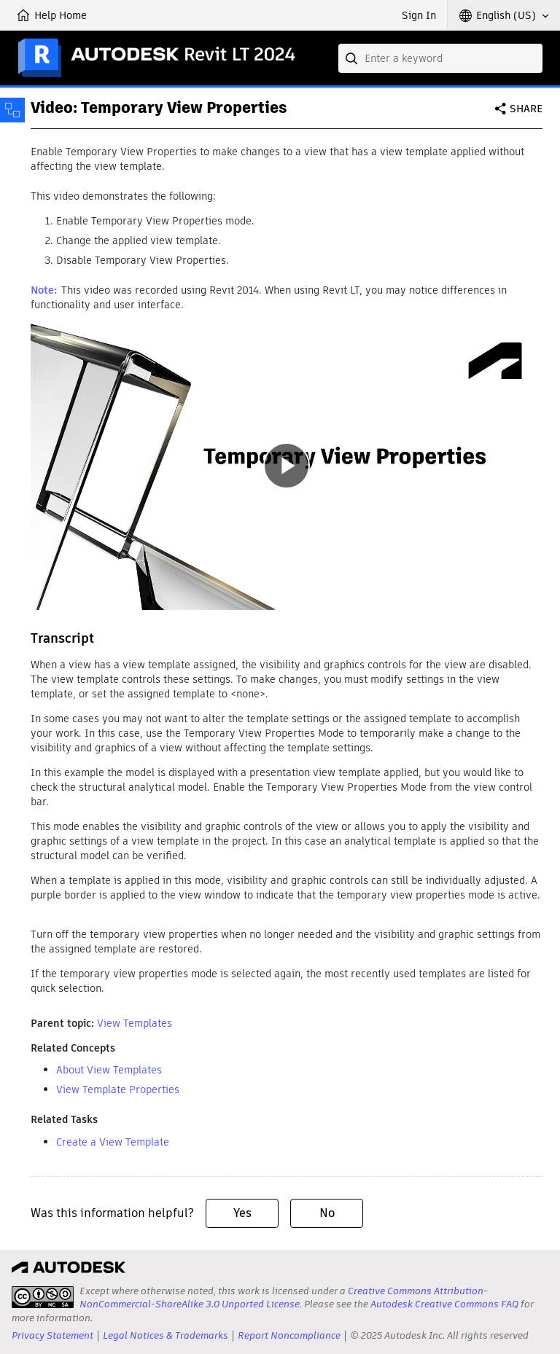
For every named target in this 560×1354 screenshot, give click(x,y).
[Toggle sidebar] (12, 110)
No (327, 1213)
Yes (242, 1213)
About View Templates (109, 1070)
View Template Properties (117, 1089)
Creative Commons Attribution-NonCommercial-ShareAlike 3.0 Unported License (283, 1297)
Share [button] (526, 108)
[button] (504, 15)
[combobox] (440, 58)
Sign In (419, 15)
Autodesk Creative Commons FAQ (444, 1304)
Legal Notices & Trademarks (165, 1335)
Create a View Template (112, 1142)
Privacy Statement (52, 1335)
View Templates (134, 1023)
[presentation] (43, 1297)
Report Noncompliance (289, 1335)
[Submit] (353, 58)
